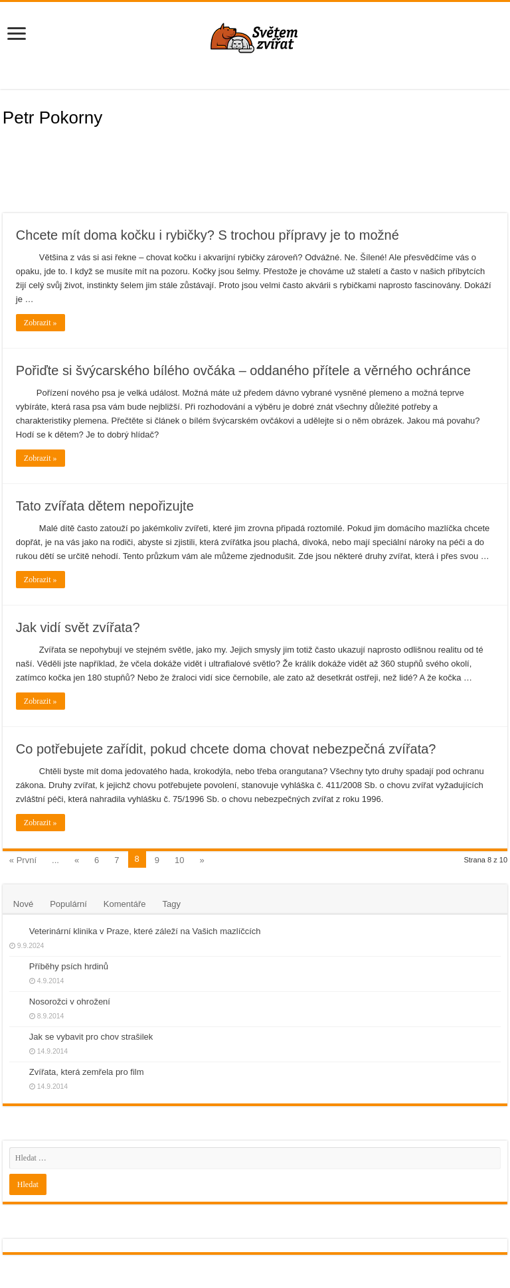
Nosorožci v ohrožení (69, 1001)
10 (179, 860)
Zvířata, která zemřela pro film (86, 1072)
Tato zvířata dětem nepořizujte (105, 506)
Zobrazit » (40, 322)
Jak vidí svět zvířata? (78, 627)
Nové (23, 904)
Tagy (171, 904)
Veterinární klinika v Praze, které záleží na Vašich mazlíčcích (145, 931)
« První (23, 860)
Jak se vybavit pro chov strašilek (91, 1037)
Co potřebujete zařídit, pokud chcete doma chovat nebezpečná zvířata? (226, 749)
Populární (68, 904)
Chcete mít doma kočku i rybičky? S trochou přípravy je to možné (207, 235)
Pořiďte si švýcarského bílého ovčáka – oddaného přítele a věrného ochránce (243, 370)
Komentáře (125, 904)
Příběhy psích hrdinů (68, 966)
